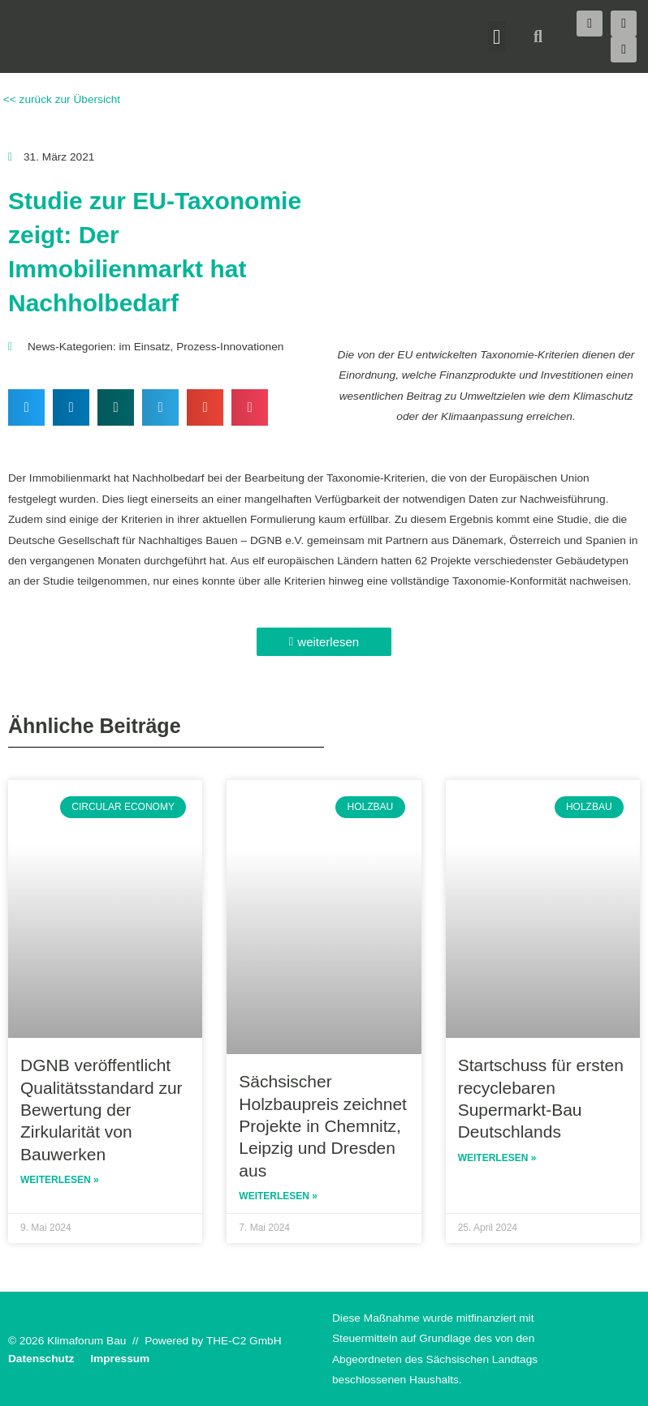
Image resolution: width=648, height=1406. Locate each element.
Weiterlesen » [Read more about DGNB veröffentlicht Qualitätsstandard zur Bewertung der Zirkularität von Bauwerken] (59, 1179)
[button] (497, 36)
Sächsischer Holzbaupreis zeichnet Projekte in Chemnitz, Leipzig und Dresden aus (323, 1125)
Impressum (119, 1358)
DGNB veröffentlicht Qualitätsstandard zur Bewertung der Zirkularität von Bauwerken (101, 1109)
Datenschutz (41, 1358)
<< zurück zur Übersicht (60, 99)
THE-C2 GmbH (244, 1341)
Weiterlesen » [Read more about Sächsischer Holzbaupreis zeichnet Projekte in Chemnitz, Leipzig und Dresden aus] (278, 1196)
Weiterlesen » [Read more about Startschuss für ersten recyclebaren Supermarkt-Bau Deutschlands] (497, 1158)
